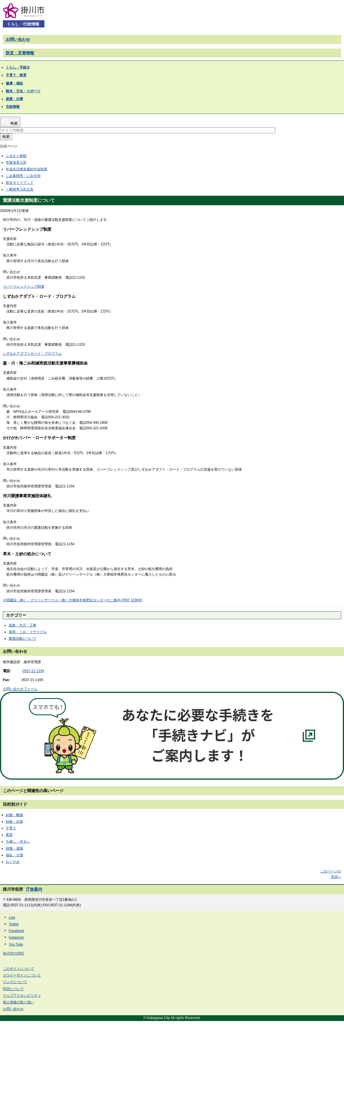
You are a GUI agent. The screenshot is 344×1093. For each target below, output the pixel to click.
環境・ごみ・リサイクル (28, 632)
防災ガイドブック (19, 183)
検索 (6, 136)
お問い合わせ (18, 39)
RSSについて (13, 989)
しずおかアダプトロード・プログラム (32, 354)
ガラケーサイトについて (22, 975)
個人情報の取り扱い (18, 1002)
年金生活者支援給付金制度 (26, 169)
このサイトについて (18, 969)
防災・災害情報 (20, 53)
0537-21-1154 (33, 671)
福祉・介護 (14, 855)
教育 (9, 835)
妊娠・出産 (14, 822)
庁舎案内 (34, 889)
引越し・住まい (18, 841)
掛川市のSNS (13, 953)
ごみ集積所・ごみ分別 (23, 176)
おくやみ (13, 862)
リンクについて (15, 982)
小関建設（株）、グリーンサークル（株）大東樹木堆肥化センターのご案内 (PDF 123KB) (72, 600)
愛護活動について (22, 639)
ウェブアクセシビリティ (22, 996)
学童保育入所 (16, 162)
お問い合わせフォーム (20, 689)
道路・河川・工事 (22, 625)
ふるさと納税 (16, 156)
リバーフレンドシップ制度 (23, 286)
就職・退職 (14, 848)
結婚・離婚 (14, 815)
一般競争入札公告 (19, 189)
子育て (11, 828)
